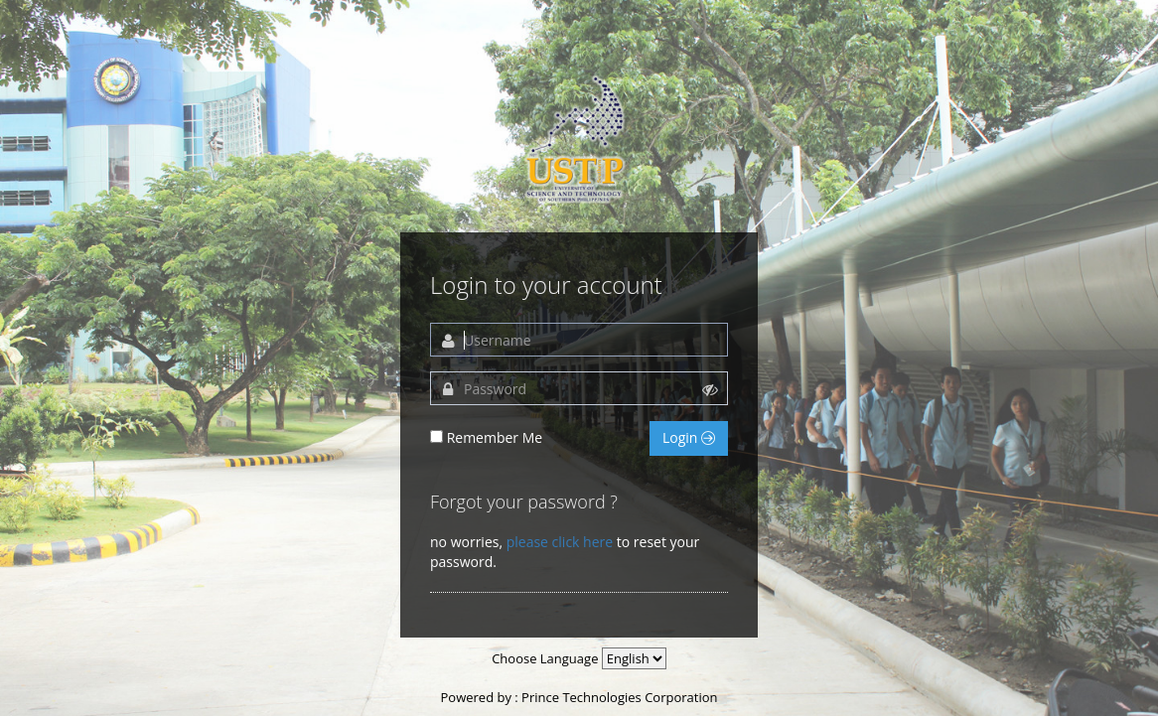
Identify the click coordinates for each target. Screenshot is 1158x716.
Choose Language (545, 658)
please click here (560, 541)
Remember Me (495, 437)
